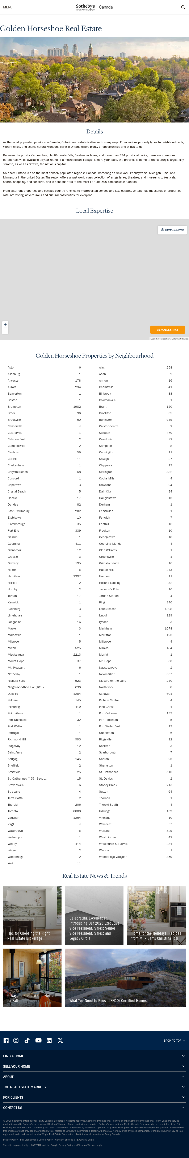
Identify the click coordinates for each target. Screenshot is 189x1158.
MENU (7, 7)
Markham (135, 628)
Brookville (44, 420)
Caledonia (135, 439)
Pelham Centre (135, 700)
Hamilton (44, 576)
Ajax (135, 367)
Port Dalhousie (44, 720)
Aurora (44, 387)
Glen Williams (135, 550)
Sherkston (135, 765)
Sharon (135, 759)
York (44, 863)
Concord (44, 478)
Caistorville (44, 433)
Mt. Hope (135, 661)
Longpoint (44, 622)
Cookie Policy (46, 1139)
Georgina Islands (135, 544)
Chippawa (135, 465)
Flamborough (44, 524)
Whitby (44, 844)
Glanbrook (44, 550)
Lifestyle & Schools (172, 230)
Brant (135, 407)
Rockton (135, 746)
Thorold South (135, 805)
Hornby (44, 589)
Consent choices (64, 1139)
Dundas (44, 504)
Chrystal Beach (44, 472)
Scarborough (135, 752)
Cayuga (135, 459)
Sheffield (44, 765)
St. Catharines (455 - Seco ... (44, 778)
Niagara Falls (44, 681)
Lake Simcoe (135, 609)
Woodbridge (44, 857)
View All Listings (167, 329)
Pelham (44, 700)
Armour (135, 380)
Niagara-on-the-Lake (135, 681)
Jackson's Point (135, 589)
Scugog (44, 759)
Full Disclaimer (28, 1139)
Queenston (135, 733)
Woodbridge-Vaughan (135, 857)
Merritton (135, 635)
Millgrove (135, 641)
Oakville (44, 694)
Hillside (44, 583)
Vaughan (44, 818)
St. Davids (135, 778)
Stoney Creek (135, 785)
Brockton (135, 413)
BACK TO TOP (175, 1040)
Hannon (135, 576)
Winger (44, 850)
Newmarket (135, 674)
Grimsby (44, 563)
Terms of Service (87, 1145)
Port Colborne (135, 713)
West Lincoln (135, 837)
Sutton (135, 791)
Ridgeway (44, 746)
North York (135, 687)
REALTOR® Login (85, 1139)
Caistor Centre (135, 426)
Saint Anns (44, 752)
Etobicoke (44, 517)
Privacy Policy (10, 1139)
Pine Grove (135, 707)
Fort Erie (44, 530)
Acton (44, 367)
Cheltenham (44, 465)
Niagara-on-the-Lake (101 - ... (44, 687)
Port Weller (44, 726)
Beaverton (44, 393)
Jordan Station (135, 596)
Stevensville (44, 785)
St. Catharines (135, 772)
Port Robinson (135, 720)
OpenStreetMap (180, 338)
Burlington (135, 420)
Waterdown (44, 831)
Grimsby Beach (135, 563)
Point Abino (44, 713)
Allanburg (44, 374)
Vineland (135, 818)
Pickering (44, 707)
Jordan (44, 596)
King (135, 602)
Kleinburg (44, 609)
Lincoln (135, 615)
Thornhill (135, 798)
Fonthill (135, 524)
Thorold (44, 805)
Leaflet (154, 338)
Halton (44, 570)
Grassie (44, 557)
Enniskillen (135, 511)
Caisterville (44, 426)
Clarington (135, 472)
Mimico (135, 648)
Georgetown (135, 537)
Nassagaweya (135, 668)
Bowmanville (135, 400)
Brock (44, 413)
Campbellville (44, 446)
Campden (135, 446)
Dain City (135, 491)
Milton (44, 648)
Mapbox (164, 338)
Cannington (135, 452)
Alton (135, 374)
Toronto (44, 811)
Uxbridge (135, 811)
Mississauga (44, 654)
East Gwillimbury (44, 511)
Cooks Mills (135, 478)
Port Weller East (135, 726)
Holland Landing (135, 583)
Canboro (44, 452)
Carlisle (44, 459)
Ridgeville (135, 739)
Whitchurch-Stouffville (135, 844)
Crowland (135, 485)
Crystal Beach (44, 491)
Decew (44, 498)
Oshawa (135, 694)
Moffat (135, 654)
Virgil (44, 824)
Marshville (44, 635)
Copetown (44, 485)
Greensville (135, 557)
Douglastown (135, 498)
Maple (44, 628)
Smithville (44, 772)
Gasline (44, 537)
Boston (44, 400)
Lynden (135, 622)
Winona (135, 850)
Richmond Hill (44, 739)
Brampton (44, 407)
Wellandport (44, 837)
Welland (135, 831)
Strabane (44, 791)
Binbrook (135, 393)
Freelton (135, 530)
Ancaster (44, 380)
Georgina (44, 544)
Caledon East (44, 439)
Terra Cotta (44, 798)
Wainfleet (135, 824)
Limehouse (44, 615)
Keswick (44, 602)
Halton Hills (135, 570)
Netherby (44, 674)
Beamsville (135, 387)
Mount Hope (44, 661)
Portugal (44, 733)
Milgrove (44, 641)
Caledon (135, 433)
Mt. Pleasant (44, 668)
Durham (135, 504)
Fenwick (135, 517)
